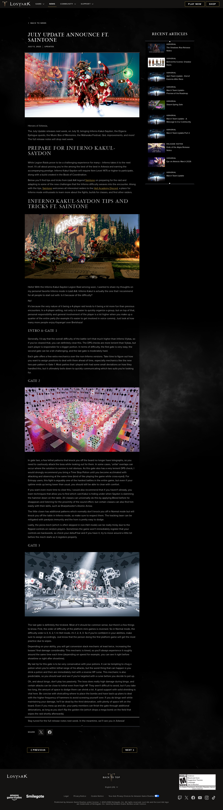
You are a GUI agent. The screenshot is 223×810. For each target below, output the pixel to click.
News (52, 4)
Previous (38, 750)
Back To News (37, 23)
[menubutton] (111, 787)
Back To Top (111, 777)
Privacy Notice (80, 796)
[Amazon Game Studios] (14, 798)
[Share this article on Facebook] (50, 732)
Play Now (194, 4)
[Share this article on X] (41, 732)
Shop (212, 4)
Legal (66, 796)
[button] (82, 85)
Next (129, 750)
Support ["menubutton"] (87, 4)
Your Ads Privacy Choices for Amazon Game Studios (134, 796)
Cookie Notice (97, 796)
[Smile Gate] (35, 798)
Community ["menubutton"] (68, 4)
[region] (170, 112)
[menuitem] (40, 4)
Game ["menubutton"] (39, 4)
